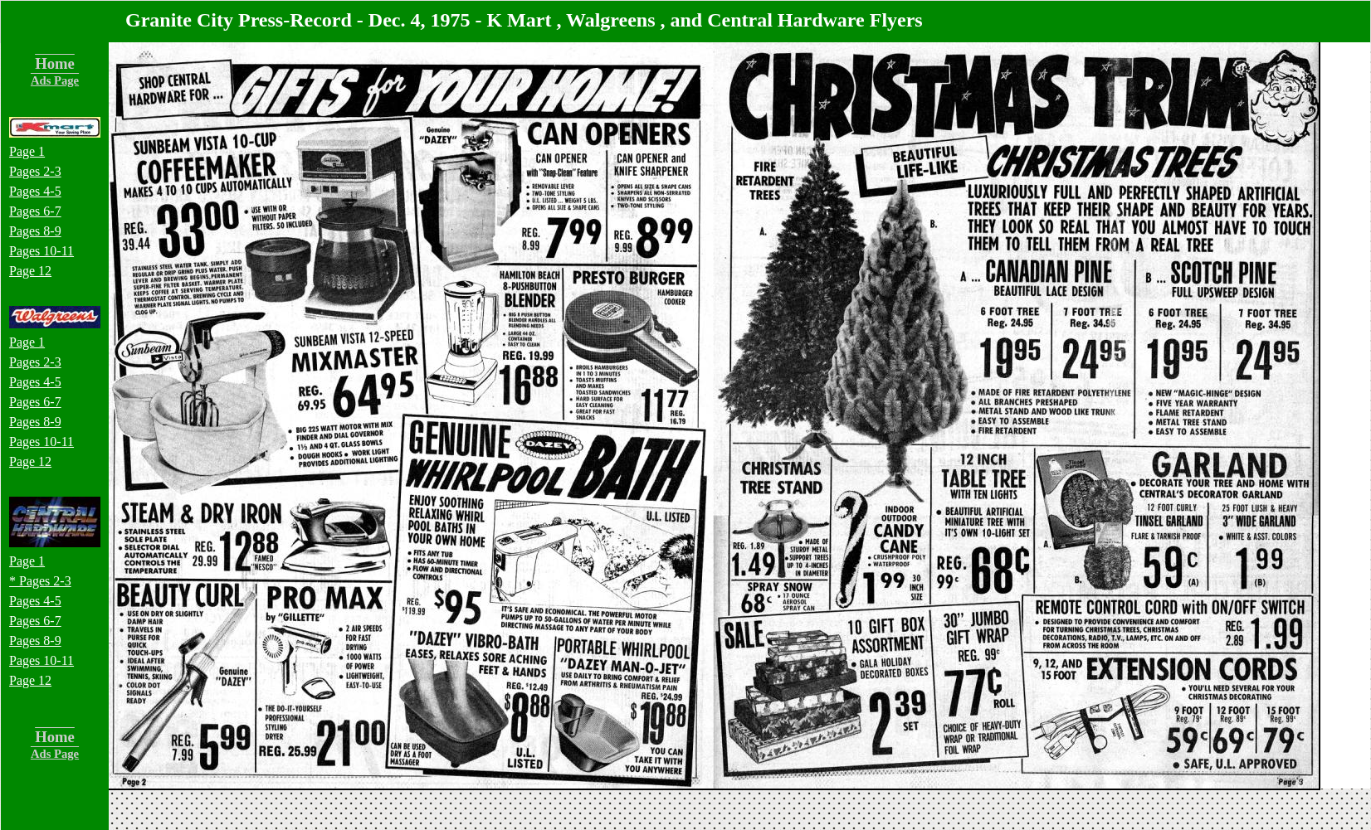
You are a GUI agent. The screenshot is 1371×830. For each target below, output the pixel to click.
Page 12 (30, 271)
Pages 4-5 (35, 191)
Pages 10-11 (41, 251)
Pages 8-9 (35, 231)
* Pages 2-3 (40, 581)
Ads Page (55, 80)
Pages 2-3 (35, 171)
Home (55, 63)
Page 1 (27, 151)
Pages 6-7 (35, 211)
